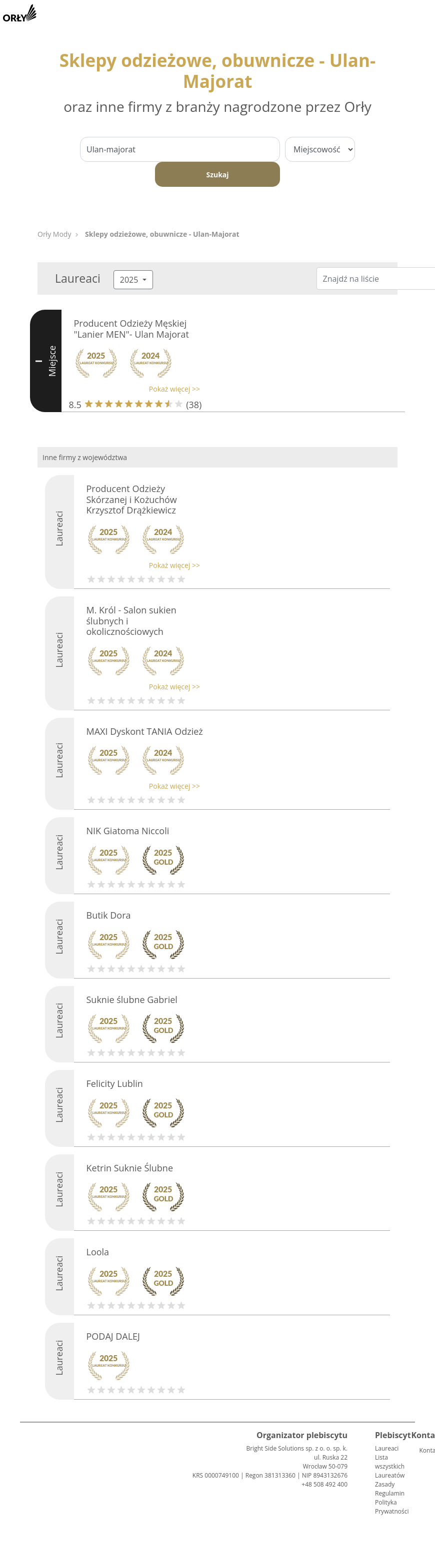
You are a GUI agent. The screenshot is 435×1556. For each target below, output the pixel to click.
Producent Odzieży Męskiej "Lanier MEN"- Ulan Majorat (131, 328)
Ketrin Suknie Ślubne (130, 1168)
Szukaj (217, 174)
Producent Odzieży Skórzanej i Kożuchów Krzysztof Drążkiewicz (131, 499)
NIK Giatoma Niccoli (128, 831)
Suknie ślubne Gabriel (132, 1000)
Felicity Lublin (114, 1083)
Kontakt (423, 1450)
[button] (134, 389)
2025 (130, 279)
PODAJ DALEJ (113, 1336)
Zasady (384, 1484)
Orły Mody (54, 234)
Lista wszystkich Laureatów (389, 1466)
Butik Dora (108, 915)
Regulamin (389, 1493)
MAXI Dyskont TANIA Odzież (144, 731)
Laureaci (386, 1448)
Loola (98, 1252)
